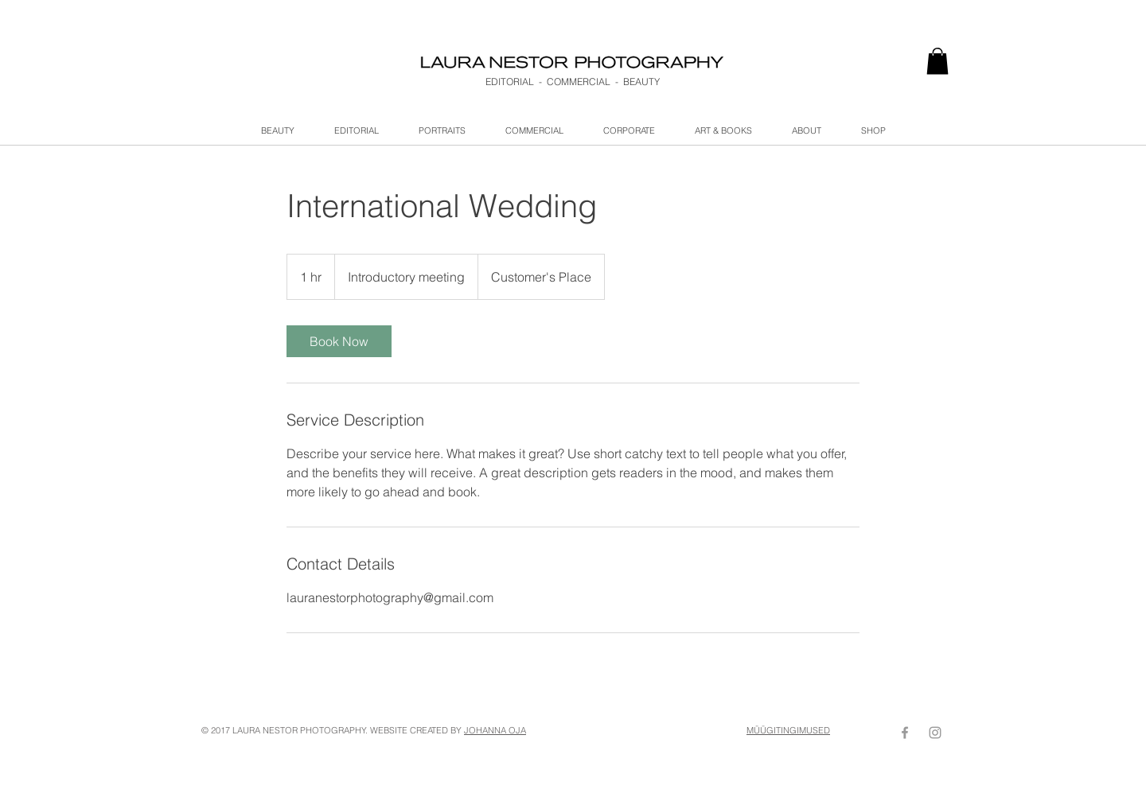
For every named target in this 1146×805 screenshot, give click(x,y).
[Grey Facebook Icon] (905, 733)
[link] (937, 61)
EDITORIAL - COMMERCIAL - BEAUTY (572, 82)
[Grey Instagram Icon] (935, 733)
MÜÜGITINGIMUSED (788, 730)
